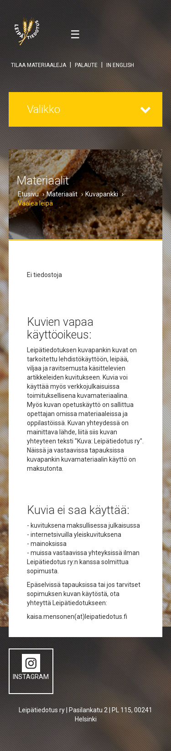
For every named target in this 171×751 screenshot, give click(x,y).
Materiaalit (62, 194)
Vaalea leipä (35, 203)
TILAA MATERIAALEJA (38, 65)
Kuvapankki (101, 194)
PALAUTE (86, 65)
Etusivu (28, 194)
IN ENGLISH (120, 65)
